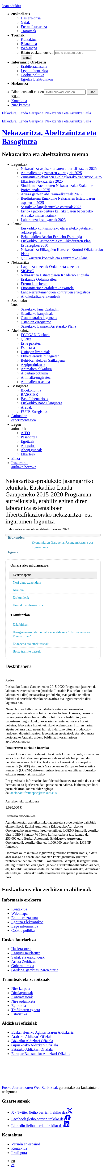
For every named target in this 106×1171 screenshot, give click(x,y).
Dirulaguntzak (22, 993)
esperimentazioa (57, 418)
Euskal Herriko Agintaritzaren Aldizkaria (42, 1032)
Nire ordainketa (23, 1001)
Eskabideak (20, 624)
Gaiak (25, 22)
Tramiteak (28, 31)
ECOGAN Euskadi (35, 335)
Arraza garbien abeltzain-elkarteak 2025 (51, 194)
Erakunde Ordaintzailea (38, 279)
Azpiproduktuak (33, 365)
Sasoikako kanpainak (37, 313)
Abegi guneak (31, 450)
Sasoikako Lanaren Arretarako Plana (48, 326)
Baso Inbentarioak (34, 399)
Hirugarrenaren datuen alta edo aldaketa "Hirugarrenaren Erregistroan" (51, 634)
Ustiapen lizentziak (35, 352)
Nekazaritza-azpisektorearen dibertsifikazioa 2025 (59, 169)
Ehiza (15, 458)
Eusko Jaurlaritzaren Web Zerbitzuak (30, 1087)
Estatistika (19, 1014)
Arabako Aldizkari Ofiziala (31, 1037)
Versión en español (25, 1144)
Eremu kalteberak (34, 284)
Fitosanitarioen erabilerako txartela (47, 288)
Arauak (26, 407)
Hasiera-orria (31, 18)
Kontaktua (29, 39)
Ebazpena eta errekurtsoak (31, 644)
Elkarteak (28, 454)
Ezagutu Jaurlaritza (25, 953)
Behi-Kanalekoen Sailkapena (43, 360)
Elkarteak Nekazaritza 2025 (42, 181)
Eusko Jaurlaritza (34, 27)
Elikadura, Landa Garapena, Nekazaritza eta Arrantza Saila (46, 113)
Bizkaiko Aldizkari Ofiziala (32, 1041)
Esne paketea (31, 343)
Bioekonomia (31, 390)
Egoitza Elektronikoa (37, 79)
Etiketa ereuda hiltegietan (40, 356)
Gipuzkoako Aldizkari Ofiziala (34, 1045)
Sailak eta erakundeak (27, 957)
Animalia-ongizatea (36, 377)
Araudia (18, 590)
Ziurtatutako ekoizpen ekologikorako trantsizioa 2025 (61, 177)
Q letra (26, 339)
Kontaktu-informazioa (28, 605)
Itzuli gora (19, 1153)
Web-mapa (29, 48)
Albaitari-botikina (34, 373)
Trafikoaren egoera (25, 1010)
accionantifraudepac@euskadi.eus (33, 793)
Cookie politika (32, 75)
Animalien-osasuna (35, 382)
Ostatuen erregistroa (36, 322)
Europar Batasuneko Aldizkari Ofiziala (40, 1054)
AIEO (25, 433)
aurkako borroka (57, 465)
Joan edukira (11, 6)
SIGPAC (27, 271)
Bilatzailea (29, 44)
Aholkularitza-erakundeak (40, 296)
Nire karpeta (20, 105)
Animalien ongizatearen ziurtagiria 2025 (51, 173)
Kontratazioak (22, 997)
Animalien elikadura (36, 369)
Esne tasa (28, 348)
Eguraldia (18, 1006)
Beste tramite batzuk (27, 651)
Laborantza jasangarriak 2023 (43, 220)
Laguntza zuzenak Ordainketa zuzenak (50, 267)
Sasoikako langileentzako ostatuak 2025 (51, 207)
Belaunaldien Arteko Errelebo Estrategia (51, 237)
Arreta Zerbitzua (23, 961)
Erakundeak (21, 597)
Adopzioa (28, 446)
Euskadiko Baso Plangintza (41, 403)
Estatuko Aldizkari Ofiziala (32, 1049)
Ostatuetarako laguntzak (39, 318)
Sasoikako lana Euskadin (40, 309)
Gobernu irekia (22, 966)
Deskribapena (22, 575)
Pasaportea (29, 437)
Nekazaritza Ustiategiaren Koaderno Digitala (55, 275)
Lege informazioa (24, 926)
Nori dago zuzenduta (27, 582)
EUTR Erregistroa (34, 412)
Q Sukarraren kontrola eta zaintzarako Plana (54, 258)
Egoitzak (27, 441)
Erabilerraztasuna (34, 66)
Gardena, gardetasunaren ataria (34, 970)
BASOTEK (29, 394)
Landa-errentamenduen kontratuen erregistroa (55, 292)
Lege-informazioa (34, 71)
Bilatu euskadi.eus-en (37, 52)
